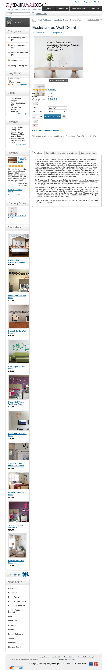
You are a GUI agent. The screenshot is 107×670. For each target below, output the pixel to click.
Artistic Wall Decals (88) (17, 46)
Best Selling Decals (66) (17, 39)
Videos (11, 638)
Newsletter (12, 625)
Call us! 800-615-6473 (78, 8)
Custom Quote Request (14, 611)
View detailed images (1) (58, 80)
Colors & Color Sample (17, 601)
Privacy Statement (15, 634)
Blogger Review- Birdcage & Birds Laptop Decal (17, 134)
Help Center (13, 588)
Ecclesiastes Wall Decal (17, 216)
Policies (11, 630)
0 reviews (51, 90)
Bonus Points (13, 597)
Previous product (40, 33)
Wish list (97, 2)
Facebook (12, 643)
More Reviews (21, 144)
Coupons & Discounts (17, 606)
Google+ (8, 17)
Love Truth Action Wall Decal (22, 160)
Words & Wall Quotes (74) (18, 54)
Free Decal (12, 621)
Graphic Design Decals (60, 20)
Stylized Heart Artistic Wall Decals (16, 261)
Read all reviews (14, 195)
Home (34, 20)
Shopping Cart (62, 8)
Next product (58, 33)
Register (87, 2)
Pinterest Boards (15, 647)
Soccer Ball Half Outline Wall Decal (16, 464)
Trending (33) (15, 60)
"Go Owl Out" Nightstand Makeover (16, 109)
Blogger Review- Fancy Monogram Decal (18, 140)
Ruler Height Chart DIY (18, 104)
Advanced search (41, 14)
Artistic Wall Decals (44, 20)
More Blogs (22, 114)
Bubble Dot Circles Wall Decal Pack (16, 403)
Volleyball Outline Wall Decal (15, 526)
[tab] (38, 153)
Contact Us (12, 593)
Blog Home (22, 85)
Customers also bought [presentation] (68, 153)
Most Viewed (16, 82)
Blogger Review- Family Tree (17, 129)
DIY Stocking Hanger (16, 100)
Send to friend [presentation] (51, 153)
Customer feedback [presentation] (88, 153)
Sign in (77, 2)
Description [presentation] (38, 153)
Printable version (93, 20)
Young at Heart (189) (17, 66)
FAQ (10, 616)
